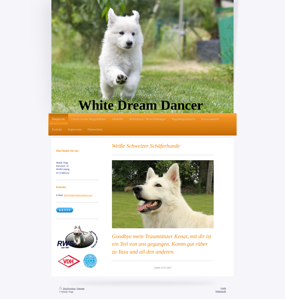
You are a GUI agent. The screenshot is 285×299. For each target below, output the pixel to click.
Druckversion (67, 288)
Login (223, 288)
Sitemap (80, 288)
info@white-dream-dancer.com (78, 195)
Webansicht (220, 291)
